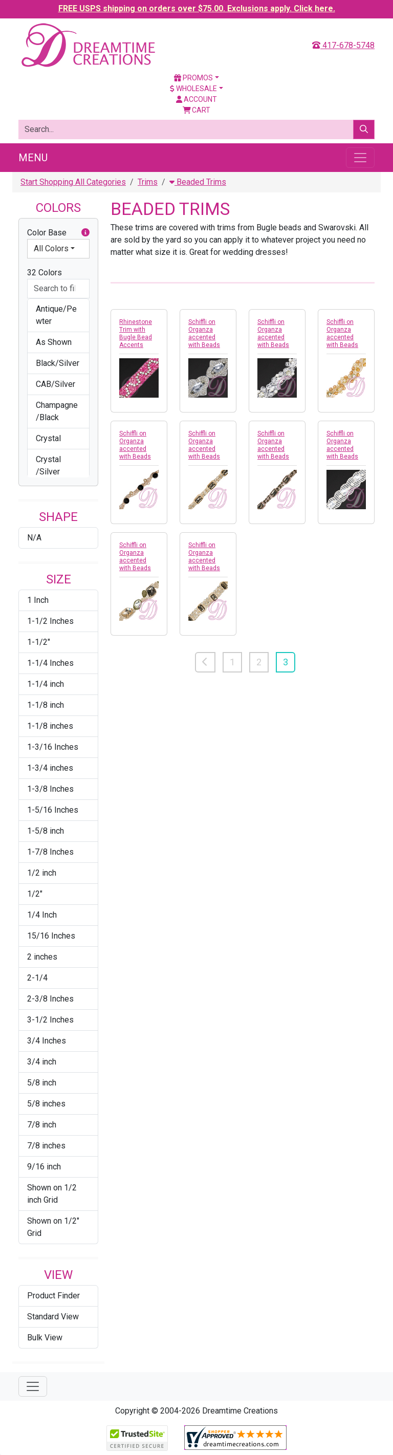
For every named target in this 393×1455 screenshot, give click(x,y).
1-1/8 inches (50, 726)
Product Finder (53, 1295)
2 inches (42, 957)
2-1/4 (37, 978)
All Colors (51, 248)
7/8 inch (41, 1125)
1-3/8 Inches (50, 789)
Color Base (58, 233)
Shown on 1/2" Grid (53, 1227)
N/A (34, 537)
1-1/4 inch (45, 684)
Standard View (53, 1316)
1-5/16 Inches (52, 810)
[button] (85, 233)
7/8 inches (46, 1145)
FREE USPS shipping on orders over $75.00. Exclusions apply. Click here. (196, 8)
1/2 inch (41, 873)
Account (196, 99)
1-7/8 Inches (50, 852)
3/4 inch (41, 1062)
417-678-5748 (343, 45)
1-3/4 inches (50, 768)
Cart (197, 110)
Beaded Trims (197, 182)
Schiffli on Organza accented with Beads (204, 333)
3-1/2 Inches (50, 1020)
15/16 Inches (51, 936)
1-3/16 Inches (52, 747)
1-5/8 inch (45, 831)
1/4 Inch (42, 915)
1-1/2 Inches (50, 621)
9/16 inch (44, 1166)
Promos (193, 78)
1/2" (34, 894)
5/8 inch (41, 1083)
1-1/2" (38, 642)
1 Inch (38, 600)
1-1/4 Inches (50, 663)
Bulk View (44, 1337)
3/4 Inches (46, 1041)
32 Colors (44, 272)
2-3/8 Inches (50, 999)
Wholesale (193, 88)
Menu (33, 157)
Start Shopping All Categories (73, 182)
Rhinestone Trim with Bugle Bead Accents (135, 333)
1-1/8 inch (45, 705)
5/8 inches (46, 1104)
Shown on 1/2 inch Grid (52, 1194)
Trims (148, 182)
